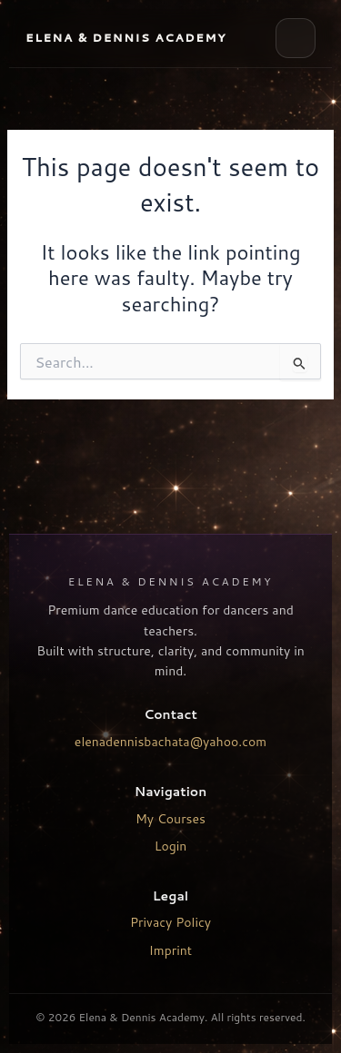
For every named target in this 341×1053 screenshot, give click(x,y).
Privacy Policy (170, 922)
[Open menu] (296, 38)
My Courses (170, 819)
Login (171, 846)
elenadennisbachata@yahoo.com (170, 742)
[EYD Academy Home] (125, 38)
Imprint (170, 950)
